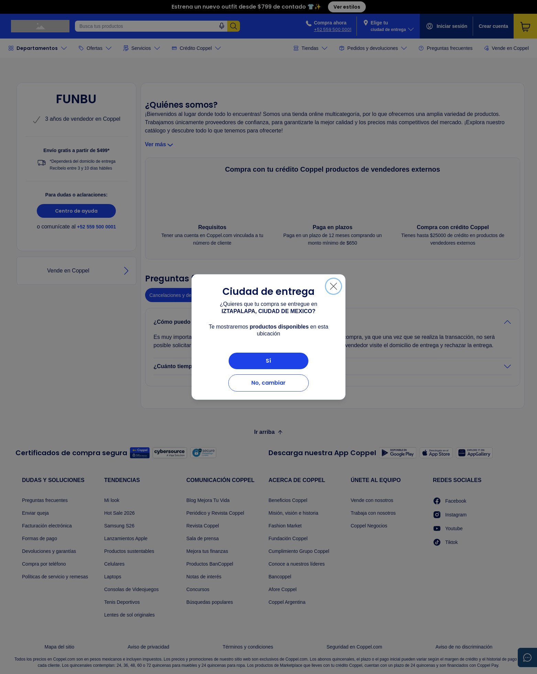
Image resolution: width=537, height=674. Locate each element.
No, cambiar (268, 383)
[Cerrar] (333, 286)
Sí (268, 361)
